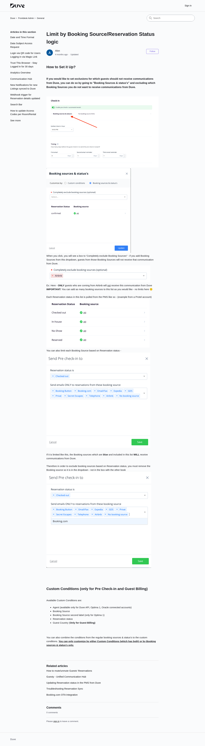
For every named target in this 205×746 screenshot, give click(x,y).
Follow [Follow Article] (152, 51)
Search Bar (16, 104)
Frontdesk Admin (26, 18)
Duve (12, 18)
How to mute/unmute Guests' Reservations (69, 670)
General (40, 18)
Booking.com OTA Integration (62, 694)
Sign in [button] (188, 5)
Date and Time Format (22, 37)
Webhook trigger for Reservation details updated (25, 96)
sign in (56, 721)
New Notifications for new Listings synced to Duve (23, 87)
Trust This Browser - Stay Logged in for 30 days (23, 64)
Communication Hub (21, 78)
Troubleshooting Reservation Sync (64, 688)
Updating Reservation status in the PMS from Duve (73, 682)
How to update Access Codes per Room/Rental (23, 112)
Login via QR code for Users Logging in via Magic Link (25, 55)
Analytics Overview (20, 72)
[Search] (171, 18)
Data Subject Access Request (21, 45)
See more (15, 120)
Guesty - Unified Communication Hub (66, 676)
